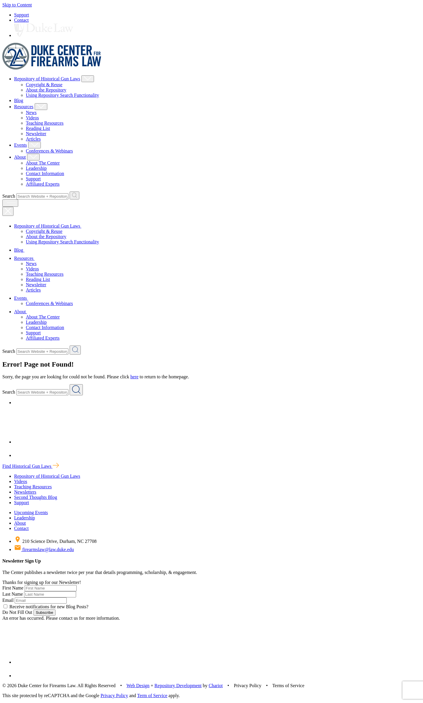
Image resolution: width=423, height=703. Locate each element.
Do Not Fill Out (17, 612)
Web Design (138, 685)
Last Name (12, 594)
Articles (33, 138)
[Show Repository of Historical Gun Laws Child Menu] (87, 78)
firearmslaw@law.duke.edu (44, 549)
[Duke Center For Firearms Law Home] (51, 67)
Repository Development (178, 685)
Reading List (38, 128)
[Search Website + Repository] (74, 195)
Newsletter (36, 133)
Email (8, 600)
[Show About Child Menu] (33, 157)
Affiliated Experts (43, 184)
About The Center (43, 162)
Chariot (216, 685)
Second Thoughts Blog (35, 497)
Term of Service (152, 695)
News (31, 112)
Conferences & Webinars (49, 150)
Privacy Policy (114, 695)
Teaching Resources (44, 123)
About (20, 157)
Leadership (36, 168)
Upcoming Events (31, 512)
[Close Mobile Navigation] (8, 211)
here (134, 376)
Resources (23, 106)
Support (21, 14)
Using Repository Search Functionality (62, 95)
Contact (21, 20)
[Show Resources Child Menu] (41, 106)
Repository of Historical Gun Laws (47, 78)
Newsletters (25, 491)
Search (8, 196)
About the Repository (46, 89)
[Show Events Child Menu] (34, 145)
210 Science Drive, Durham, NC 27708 (55, 541)
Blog (18, 100)
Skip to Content (17, 4)
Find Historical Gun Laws (30, 466)
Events (20, 145)
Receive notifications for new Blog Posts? (46, 606)
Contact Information (45, 173)
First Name (13, 587)
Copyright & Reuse (44, 84)
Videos (32, 117)
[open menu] (10, 203)
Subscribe (44, 612)
